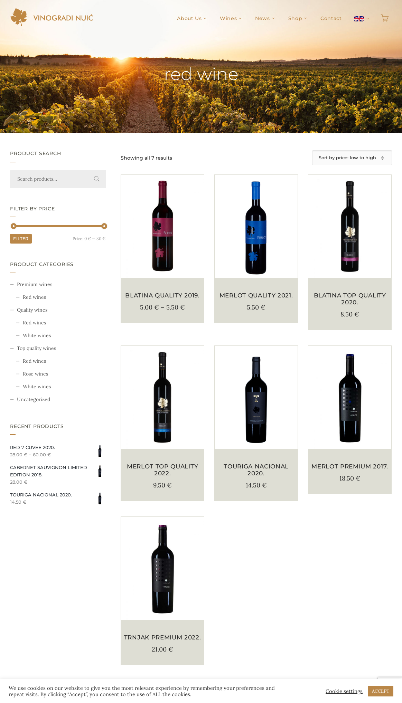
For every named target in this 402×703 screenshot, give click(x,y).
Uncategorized (33, 399)
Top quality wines (36, 348)
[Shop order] (352, 157)
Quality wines (32, 310)
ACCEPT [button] (380, 691)
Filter (21, 238)
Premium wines (34, 284)
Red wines (34, 297)
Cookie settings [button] (344, 691)
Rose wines (35, 374)
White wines (37, 335)
